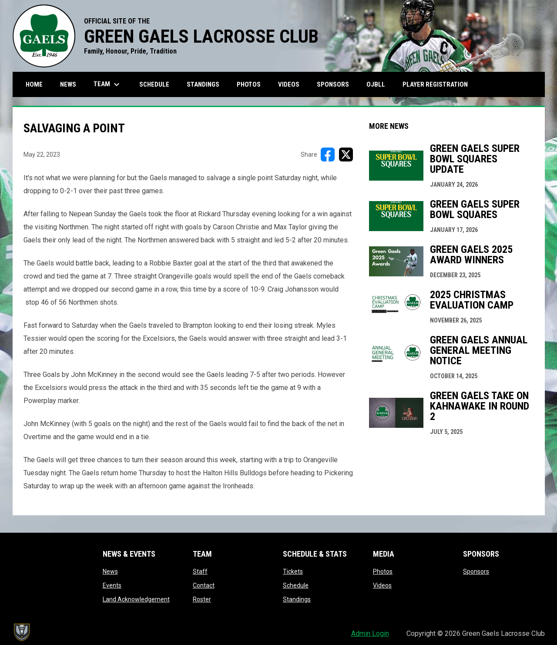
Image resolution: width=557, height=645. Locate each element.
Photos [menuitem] (249, 84)
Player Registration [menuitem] (438, 84)
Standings (297, 599)
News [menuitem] (68, 84)
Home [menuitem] (34, 84)
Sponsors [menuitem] (333, 84)
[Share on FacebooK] (328, 154)
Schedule (296, 585)
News (110, 571)
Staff (200, 571)
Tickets (293, 571)
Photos (383, 571)
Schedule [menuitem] (154, 84)
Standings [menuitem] (203, 84)
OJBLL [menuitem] (379, 84)
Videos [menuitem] (288, 84)
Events (112, 585)
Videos (382, 585)
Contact (204, 585)
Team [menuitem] (108, 84)
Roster (202, 599)
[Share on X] (346, 154)
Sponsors (476, 571)
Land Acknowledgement (136, 599)
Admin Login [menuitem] (370, 633)
